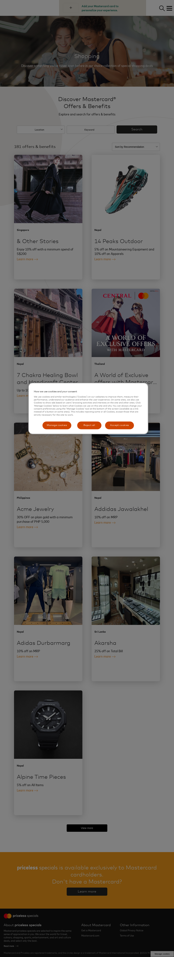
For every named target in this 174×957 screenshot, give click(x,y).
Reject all (89, 425)
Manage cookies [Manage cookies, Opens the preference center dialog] (57, 425)
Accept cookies (119, 425)
